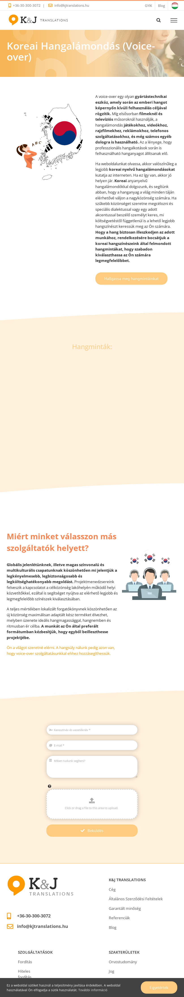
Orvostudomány (123, 961)
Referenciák (119, 917)
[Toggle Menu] (174, 20)
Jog (111, 971)
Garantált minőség (125, 908)
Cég (112, 889)
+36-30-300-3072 (27, 5)
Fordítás (25, 961)
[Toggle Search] (158, 20)
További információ (92, 990)
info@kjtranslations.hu (71, 5)
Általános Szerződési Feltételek (136, 898)
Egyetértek (159, 987)
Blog (112, 927)
